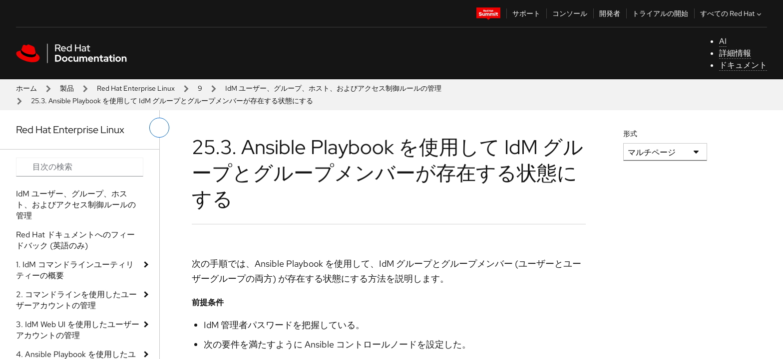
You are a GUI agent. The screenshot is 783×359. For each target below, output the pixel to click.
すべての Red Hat (732, 13)
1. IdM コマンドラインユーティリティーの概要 (75, 270)
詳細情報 (735, 53)
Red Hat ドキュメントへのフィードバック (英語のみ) (75, 240)
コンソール (569, 13)
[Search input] (79, 167)
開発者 (609, 13)
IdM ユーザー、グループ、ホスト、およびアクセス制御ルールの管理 (333, 88)
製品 (67, 88)
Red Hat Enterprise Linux (136, 88)
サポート (526, 13)
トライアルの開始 (660, 13)
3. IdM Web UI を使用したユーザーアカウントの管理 (77, 330)
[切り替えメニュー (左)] (159, 128)
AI (723, 41)
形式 (630, 133)
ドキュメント (743, 65)
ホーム (26, 88)
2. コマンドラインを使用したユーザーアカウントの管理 (76, 300)
